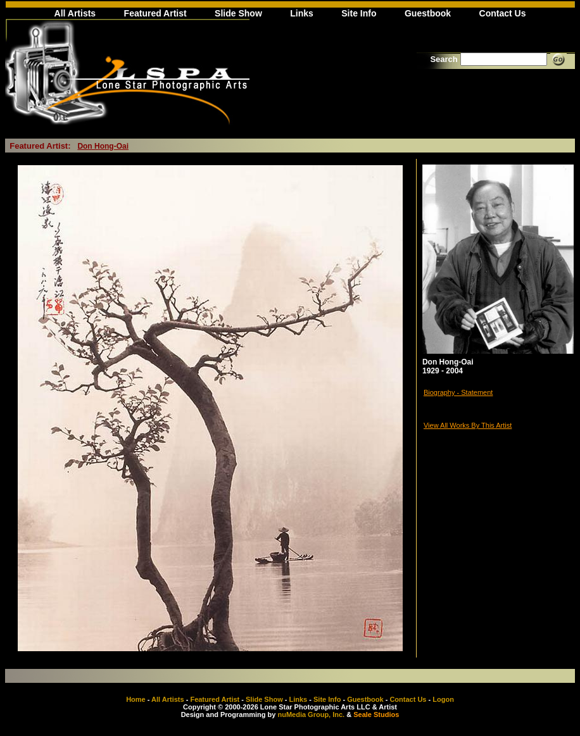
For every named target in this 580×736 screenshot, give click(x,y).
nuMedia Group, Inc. (310, 714)
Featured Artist (155, 13)
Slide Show (238, 13)
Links (301, 13)
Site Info (358, 13)
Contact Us (502, 13)
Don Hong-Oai (103, 146)
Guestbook (428, 13)
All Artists (75, 13)
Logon (443, 699)
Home (136, 699)
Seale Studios (376, 714)
